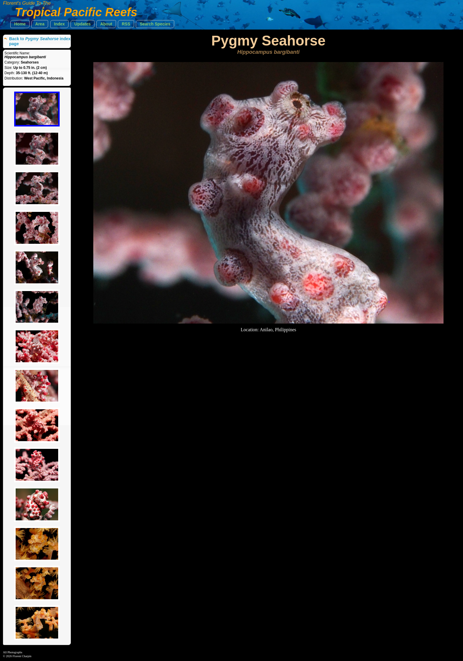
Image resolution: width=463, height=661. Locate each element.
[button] (20, 24)
